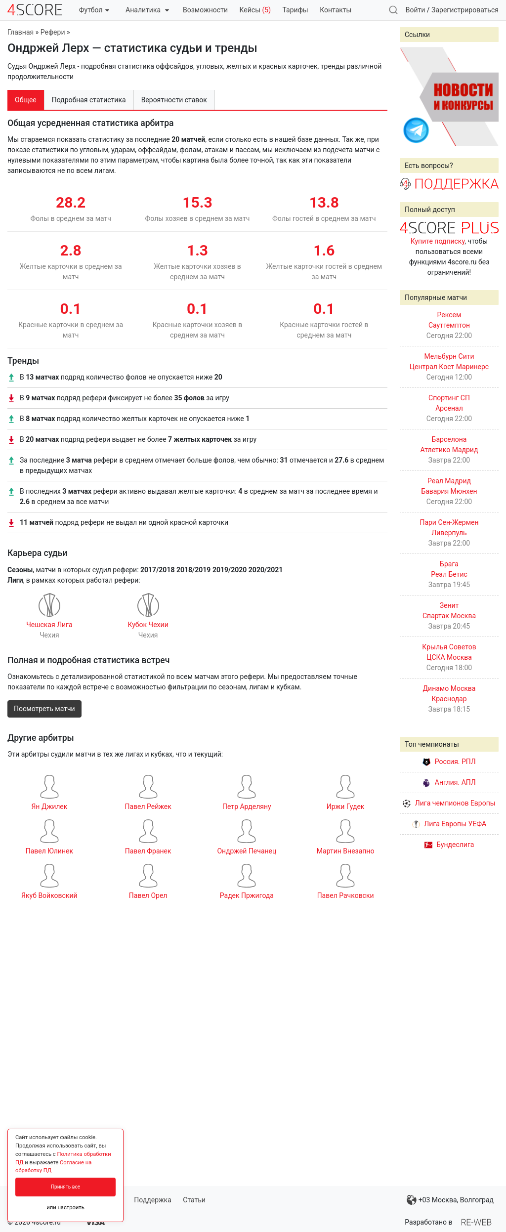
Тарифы (295, 10)
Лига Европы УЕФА (449, 824)
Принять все (65, 1187)
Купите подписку (438, 241)
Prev (413, 96)
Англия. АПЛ (448, 782)
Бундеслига (449, 845)
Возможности (205, 10)
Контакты (335, 10)
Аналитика (147, 10)
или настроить (65, 1207)
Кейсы (255, 10)
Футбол (94, 10)
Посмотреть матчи (44, 709)
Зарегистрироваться (465, 10)
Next (486, 96)
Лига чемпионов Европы (449, 803)
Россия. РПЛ (449, 761)
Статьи (194, 1200)
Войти (415, 10)
